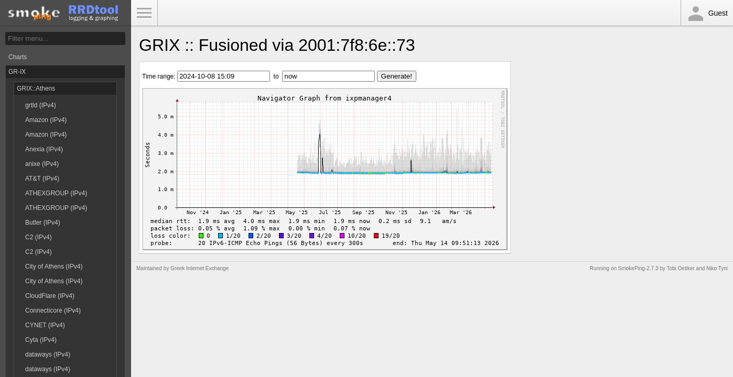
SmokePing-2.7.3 (638, 268)
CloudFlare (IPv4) (49, 296)
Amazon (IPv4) (46, 120)
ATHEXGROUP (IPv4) (56, 193)
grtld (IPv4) (40, 105)
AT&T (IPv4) (42, 178)
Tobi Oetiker (680, 268)
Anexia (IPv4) (44, 149)
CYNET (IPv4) (45, 325)
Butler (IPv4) (42, 222)
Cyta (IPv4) (41, 339)
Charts (17, 57)
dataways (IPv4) (47, 354)
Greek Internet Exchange (199, 268)
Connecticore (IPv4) (53, 310)
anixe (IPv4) (42, 164)
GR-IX (17, 71)
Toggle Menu (144, 13)
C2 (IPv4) (38, 237)
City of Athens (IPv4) (53, 266)
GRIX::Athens (36, 88)
